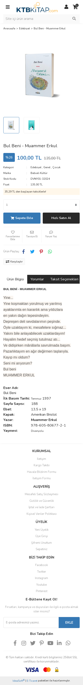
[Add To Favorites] (12, 236)
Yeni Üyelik (41, 530)
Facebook (41, 565)
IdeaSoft (19, 681)
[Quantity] (41, 204)
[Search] (41, 18)
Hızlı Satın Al (61, 218)
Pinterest (41, 591)
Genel (46, 167)
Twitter (41, 572)
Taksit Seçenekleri (64, 279)
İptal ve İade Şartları (41, 507)
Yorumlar (37, 279)
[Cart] (75, 7)
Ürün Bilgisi (15, 279)
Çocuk (56, 167)
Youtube (41, 585)
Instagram (41, 578)
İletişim (41, 459)
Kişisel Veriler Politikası (42, 514)
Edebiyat (36, 167)
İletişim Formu (42, 478)
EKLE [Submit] (69, 622)
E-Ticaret (32, 681)
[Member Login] (66, 7)
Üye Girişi (41, 536)
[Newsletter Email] (31, 622)
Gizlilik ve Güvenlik (41, 501)
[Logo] (37, 7)
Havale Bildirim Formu (41, 472)
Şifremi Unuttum (41, 543)
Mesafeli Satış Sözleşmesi (41, 494)
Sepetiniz (41, 549)
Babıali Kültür (39, 173)
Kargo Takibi (42, 465)
